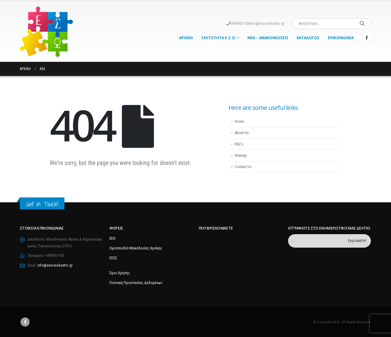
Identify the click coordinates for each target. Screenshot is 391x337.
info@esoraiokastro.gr (267, 23)
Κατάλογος (308, 37)
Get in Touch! (42, 204)
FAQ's (239, 144)
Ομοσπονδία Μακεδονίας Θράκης (135, 248)
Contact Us (243, 166)
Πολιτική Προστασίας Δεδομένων (135, 282)
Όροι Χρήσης (119, 273)
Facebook (25, 322)
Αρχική (186, 37)
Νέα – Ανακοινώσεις (267, 37)
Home (239, 121)
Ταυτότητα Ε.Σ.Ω (218, 37)
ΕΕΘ (112, 238)
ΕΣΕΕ (113, 258)
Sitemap (241, 155)
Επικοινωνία (341, 37)
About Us (242, 132)
